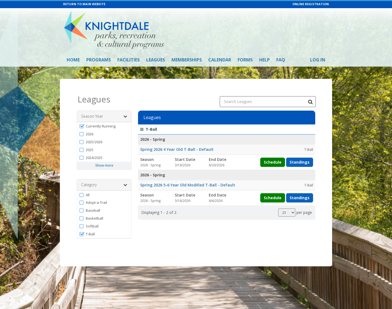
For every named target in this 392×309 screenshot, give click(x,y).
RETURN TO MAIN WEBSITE (84, 4)
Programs (98, 60)
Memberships (186, 60)
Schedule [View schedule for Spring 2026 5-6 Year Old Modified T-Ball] (272, 190)
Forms (245, 60)
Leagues (155, 60)
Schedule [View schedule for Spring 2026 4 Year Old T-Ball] (272, 155)
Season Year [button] (104, 109)
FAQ (280, 60)
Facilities (128, 60)
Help (264, 60)
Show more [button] (104, 158)
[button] (104, 119)
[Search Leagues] (310, 94)
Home (73, 60)
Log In (317, 60)
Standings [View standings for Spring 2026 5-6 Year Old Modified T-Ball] (300, 190)
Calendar (219, 60)
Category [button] (104, 177)
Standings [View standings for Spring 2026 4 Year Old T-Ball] (300, 155)
